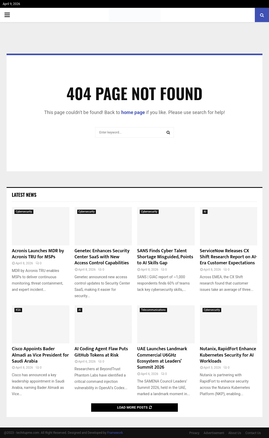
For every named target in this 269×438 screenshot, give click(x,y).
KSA (18, 309)
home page (133, 112)
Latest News (24, 194)
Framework (115, 433)
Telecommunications (153, 309)
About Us (234, 433)
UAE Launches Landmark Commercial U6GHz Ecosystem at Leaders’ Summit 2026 (162, 358)
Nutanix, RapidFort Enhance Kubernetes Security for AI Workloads (228, 355)
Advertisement (214, 433)
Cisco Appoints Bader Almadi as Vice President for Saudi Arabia (40, 355)
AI (205, 211)
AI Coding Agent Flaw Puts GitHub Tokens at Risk (101, 352)
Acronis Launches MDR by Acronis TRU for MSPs (38, 254)
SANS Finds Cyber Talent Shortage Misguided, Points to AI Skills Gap (165, 257)
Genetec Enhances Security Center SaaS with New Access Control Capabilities (102, 257)
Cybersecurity (24, 211)
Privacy (194, 433)
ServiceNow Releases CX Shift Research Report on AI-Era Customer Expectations (228, 257)
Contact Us (253, 433)
